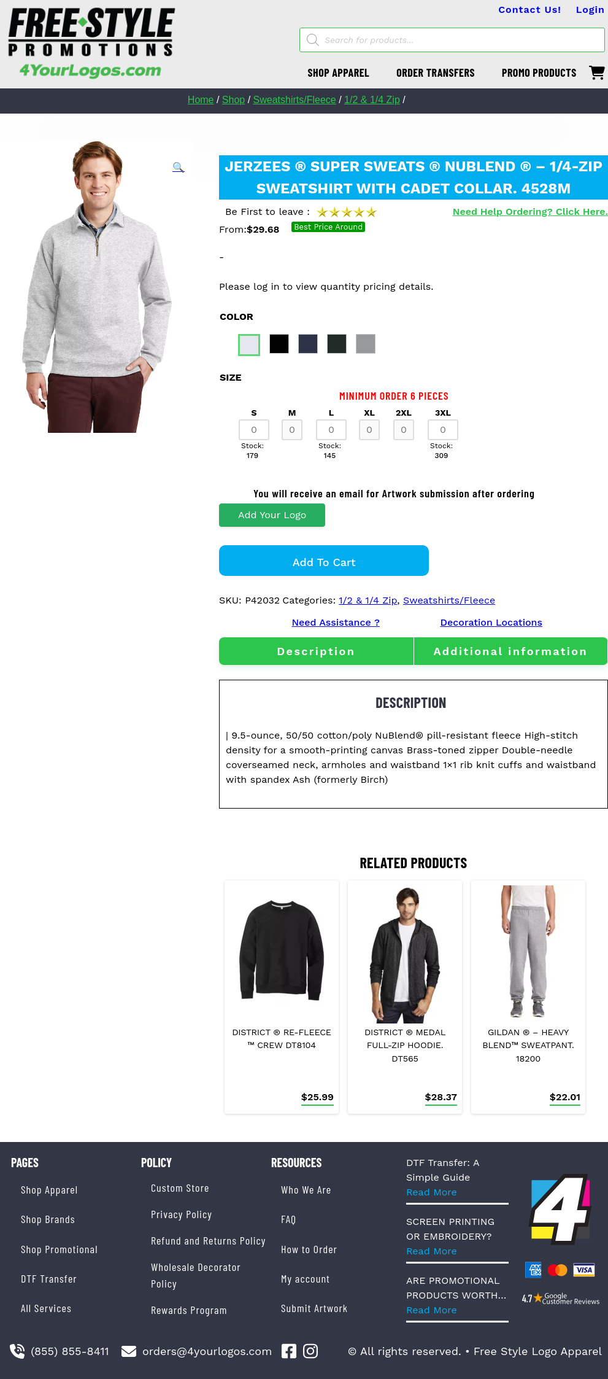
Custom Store (180, 1187)
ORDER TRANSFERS (435, 72)
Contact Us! (529, 9)
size (231, 377)
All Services (46, 1308)
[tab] (316, 651)
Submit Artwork (314, 1308)
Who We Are (306, 1189)
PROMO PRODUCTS (539, 72)
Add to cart (324, 562)
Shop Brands (48, 1219)
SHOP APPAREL (339, 72)
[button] (178, 167)
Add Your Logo (272, 515)
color (236, 316)
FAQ (288, 1219)
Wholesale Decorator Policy (196, 1275)
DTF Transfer (49, 1278)
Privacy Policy (181, 1214)
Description (316, 651)
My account (305, 1278)
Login (590, 9)
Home (201, 100)
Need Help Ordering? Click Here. (530, 211)
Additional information (510, 651)
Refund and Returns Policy (208, 1240)
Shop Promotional (59, 1249)
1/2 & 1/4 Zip (372, 100)
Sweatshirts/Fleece (294, 100)
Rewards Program (189, 1309)
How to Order (309, 1249)
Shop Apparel (49, 1189)
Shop (233, 100)
